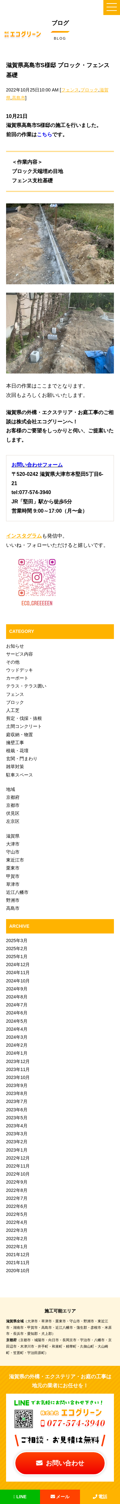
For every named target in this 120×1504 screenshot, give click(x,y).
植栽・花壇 (17, 750)
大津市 (13, 843)
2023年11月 (18, 1069)
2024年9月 (17, 988)
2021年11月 (18, 1262)
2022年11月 (18, 1166)
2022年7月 (17, 1198)
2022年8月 (17, 1190)
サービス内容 (19, 654)
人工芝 (13, 710)
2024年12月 (18, 964)
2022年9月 (17, 1182)
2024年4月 (17, 1029)
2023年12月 (18, 1061)
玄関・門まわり (21, 758)
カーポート (17, 678)
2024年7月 (17, 1004)
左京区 (13, 821)
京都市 (13, 805)
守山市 (13, 851)
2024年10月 (18, 980)
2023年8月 (17, 1093)
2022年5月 (17, 1214)
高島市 (18, 97)
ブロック (89, 89)
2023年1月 (17, 1150)
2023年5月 (17, 1117)
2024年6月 (17, 1012)
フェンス (70, 89)
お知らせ (15, 646)
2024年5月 (17, 1021)
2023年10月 (18, 1077)
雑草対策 (15, 766)
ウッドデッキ (19, 670)
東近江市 (15, 859)
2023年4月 (17, 1125)
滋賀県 (13, 836)
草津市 (13, 884)
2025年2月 (17, 948)
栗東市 (13, 867)
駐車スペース (19, 774)
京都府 (13, 797)
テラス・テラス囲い (26, 686)
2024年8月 (17, 996)
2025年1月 (17, 956)
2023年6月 (17, 1109)
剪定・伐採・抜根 (24, 718)
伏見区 (13, 813)
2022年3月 (17, 1230)
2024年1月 (17, 1053)
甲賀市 (13, 876)
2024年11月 (18, 972)
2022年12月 (18, 1158)
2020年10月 (18, 1270)
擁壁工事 (15, 742)
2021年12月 (18, 1254)
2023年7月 (17, 1101)
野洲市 (13, 900)
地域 (10, 789)
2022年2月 (17, 1238)
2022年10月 (18, 1174)
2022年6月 (17, 1206)
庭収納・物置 (19, 734)
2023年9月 (17, 1085)
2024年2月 (17, 1045)
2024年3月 (17, 1037)
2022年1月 (17, 1246)
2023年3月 (17, 1133)
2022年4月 (17, 1222)
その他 (13, 662)
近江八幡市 (17, 892)
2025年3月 (17, 940)
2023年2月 (17, 1141)
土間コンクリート (24, 726)
